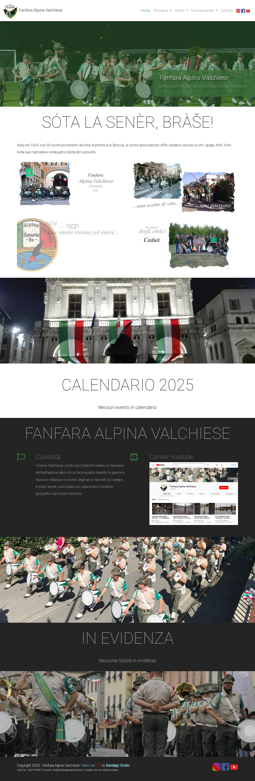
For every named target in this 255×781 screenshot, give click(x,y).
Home (145, 11)
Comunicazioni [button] (203, 11)
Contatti (227, 11)
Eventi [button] (180, 11)
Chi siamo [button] (161, 11)
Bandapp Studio (117, 765)
